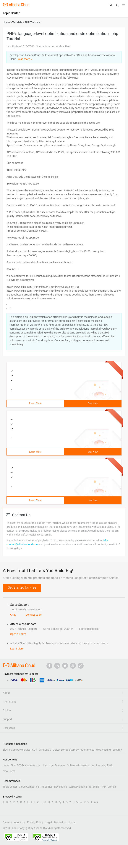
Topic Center (10, 786)
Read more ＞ (25, 59)
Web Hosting (103, 749)
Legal (49, 822)
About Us (19, 822)
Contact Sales (34, 614)
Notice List (60, 822)
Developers (60, 786)
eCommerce (87, 749)
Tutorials (94, 786)
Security (117, 749)
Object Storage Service (66, 749)
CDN (34, 749)
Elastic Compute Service (16, 749)
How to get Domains (53, 765)
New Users (9, 771)
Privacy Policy (35, 822)
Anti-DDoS (45, 749)
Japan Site (9, 765)
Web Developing (78, 786)
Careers (7, 822)
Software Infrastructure (80, 765)
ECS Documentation (28, 765)
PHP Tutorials (108, 786)
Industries (46, 786)
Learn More (35, 403)
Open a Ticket (18, 634)
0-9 (96, 802)
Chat (13, 614)
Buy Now (93, 403)
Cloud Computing (29, 786)
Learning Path (104, 765)
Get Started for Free (22, 587)
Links (72, 822)
